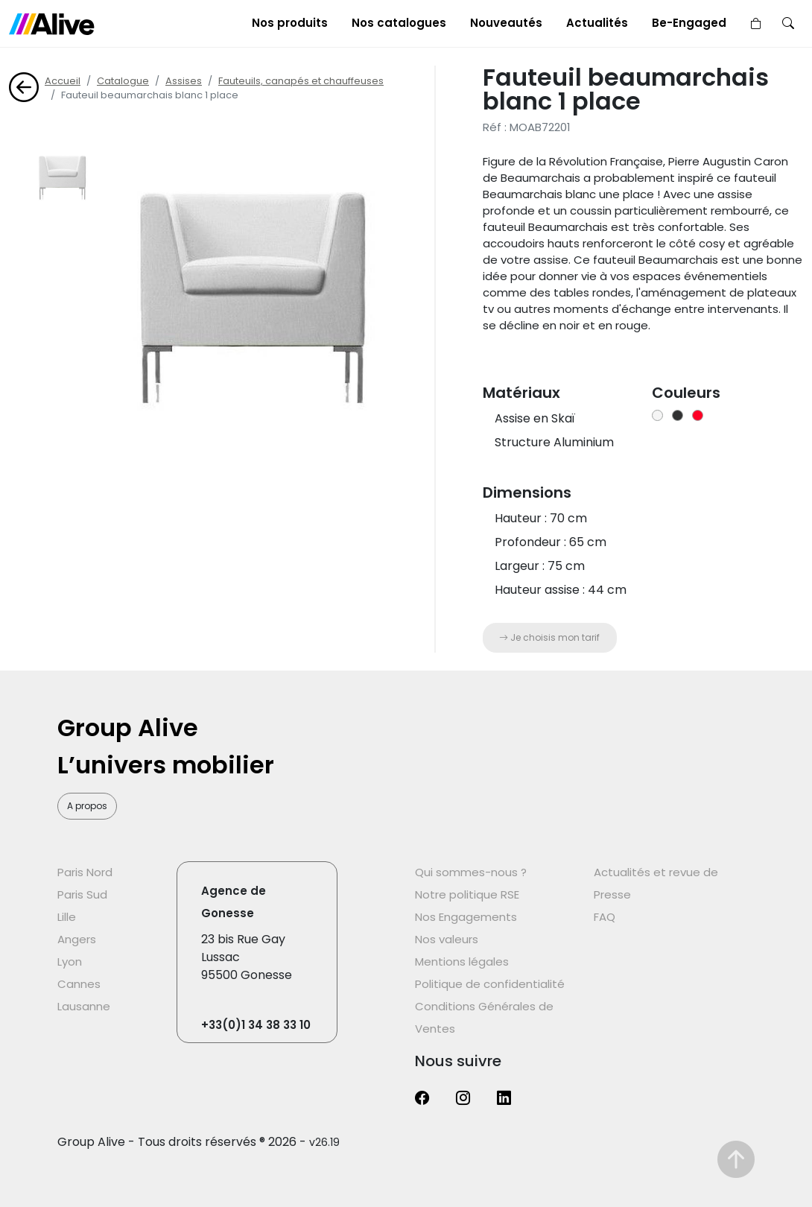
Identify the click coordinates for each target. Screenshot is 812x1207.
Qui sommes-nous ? (471, 872)
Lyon (69, 961)
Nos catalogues (399, 23)
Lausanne (83, 1006)
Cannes (79, 984)
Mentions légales (462, 961)
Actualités (597, 23)
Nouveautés (506, 23)
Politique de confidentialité (490, 984)
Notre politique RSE (467, 894)
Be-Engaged (689, 23)
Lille (66, 917)
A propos (87, 805)
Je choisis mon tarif (549, 637)
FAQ (604, 917)
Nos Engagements (466, 917)
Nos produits (290, 23)
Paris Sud (82, 894)
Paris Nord (84, 872)
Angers (76, 939)
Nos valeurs (446, 939)
